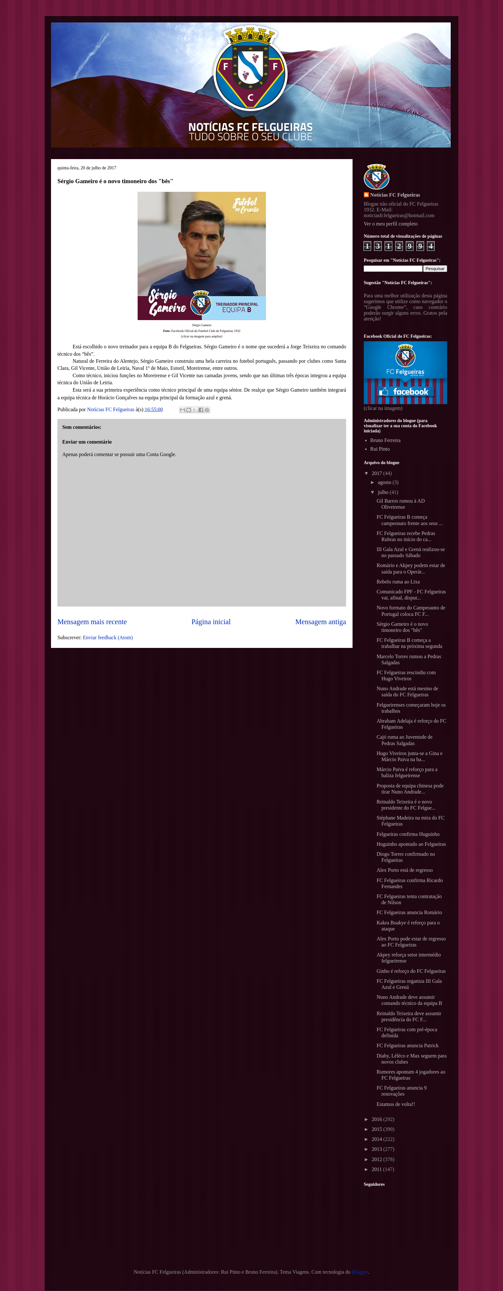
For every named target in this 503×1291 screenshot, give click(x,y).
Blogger (360, 1272)
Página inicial (211, 622)
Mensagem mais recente (92, 622)
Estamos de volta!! (396, 1104)
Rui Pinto (380, 449)
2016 (377, 1119)
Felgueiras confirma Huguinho (408, 834)
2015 (377, 1129)
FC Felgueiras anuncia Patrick (408, 1045)
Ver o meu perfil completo (391, 223)
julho (384, 492)
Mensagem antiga (320, 622)
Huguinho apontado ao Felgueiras (411, 844)
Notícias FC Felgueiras (395, 195)
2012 (377, 1159)
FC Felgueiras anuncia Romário (409, 912)
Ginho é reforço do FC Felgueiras (411, 971)
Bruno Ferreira (385, 440)
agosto (385, 482)
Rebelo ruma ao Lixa (398, 581)
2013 (377, 1149)
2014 (377, 1139)
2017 (377, 473)
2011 (377, 1169)
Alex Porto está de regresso (405, 870)
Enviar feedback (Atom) (108, 637)
